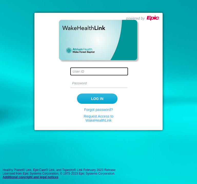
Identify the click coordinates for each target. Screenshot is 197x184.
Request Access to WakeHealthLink (98, 118)
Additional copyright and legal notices (30, 177)
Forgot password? (98, 110)
